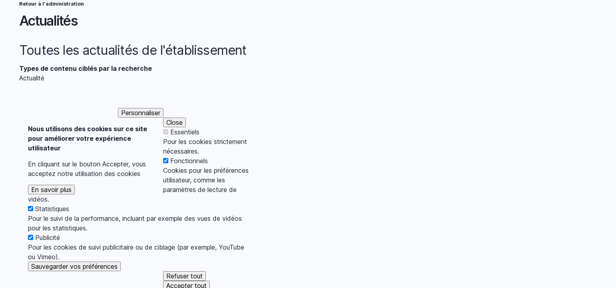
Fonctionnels (189, 172)
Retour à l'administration (51, 4)
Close (174, 134)
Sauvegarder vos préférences (74, 278)
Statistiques (52, 220)
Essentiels (184, 143)
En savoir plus (51, 201)
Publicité (47, 249)
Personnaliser (140, 124)
